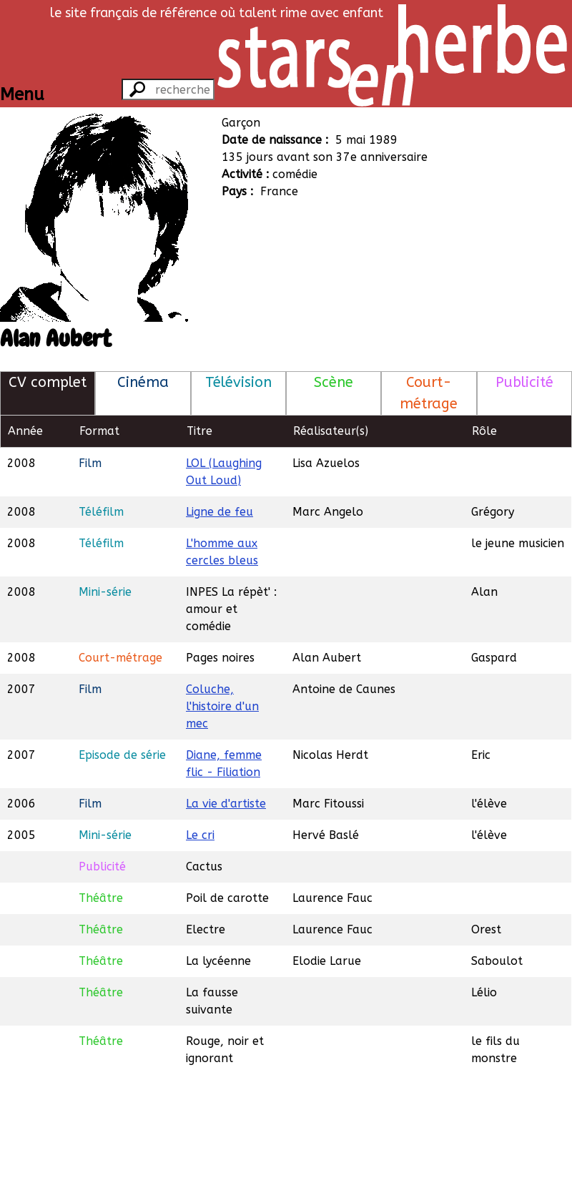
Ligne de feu (219, 512)
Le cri (200, 835)
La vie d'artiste (226, 803)
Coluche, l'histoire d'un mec (222, 706)
